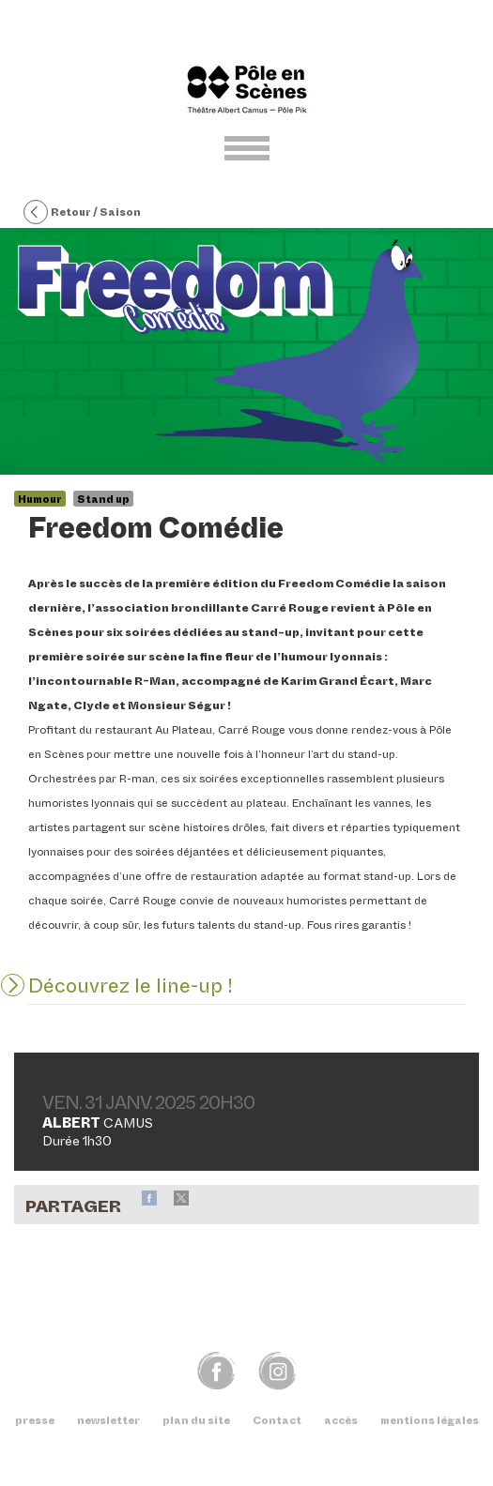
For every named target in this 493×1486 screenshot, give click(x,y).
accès (341, 1420)
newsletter (108, 1420)
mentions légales (429, 1420)
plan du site (196, 1420)
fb (216, 1370)
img (277, 1370)
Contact (277, 1420)
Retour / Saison (82, 213)
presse (34, 1420)
